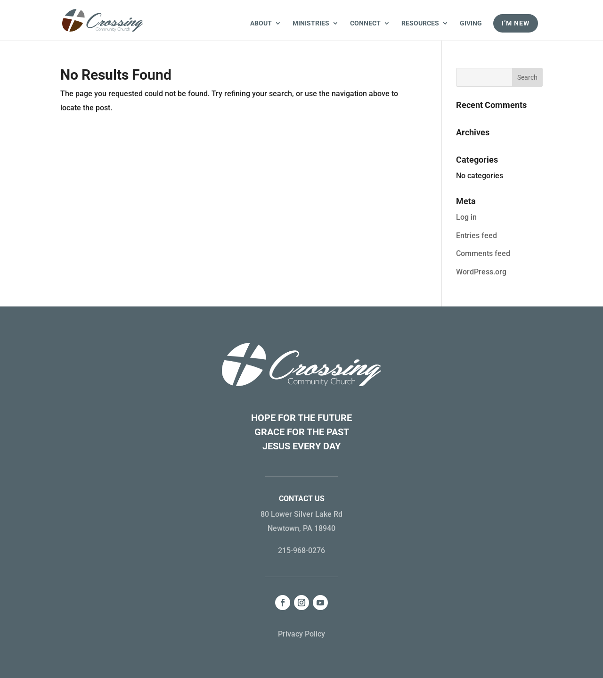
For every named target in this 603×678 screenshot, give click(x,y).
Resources (420, 23)
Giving (471, 23)
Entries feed (476, 235)
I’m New (516, 23)
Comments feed (483, 253)
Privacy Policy (301, 633)
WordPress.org (481, 271)
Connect (365, 23)
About (261, 23)
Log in (466, 217)
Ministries (311, 23)
